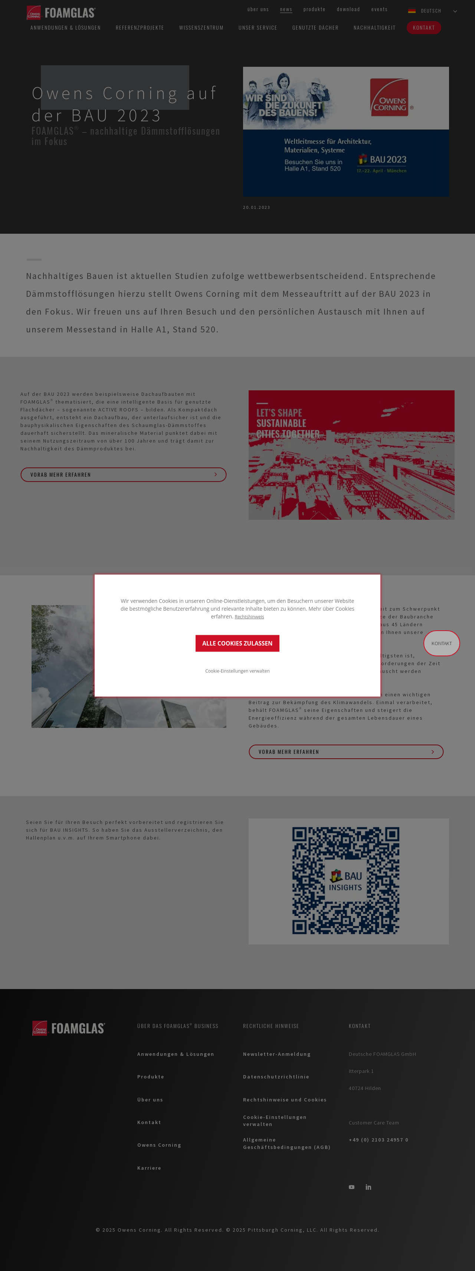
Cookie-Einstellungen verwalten (237, 670)
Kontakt (442, 643)
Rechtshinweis (249, 617)
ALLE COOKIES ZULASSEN (237, 643)
